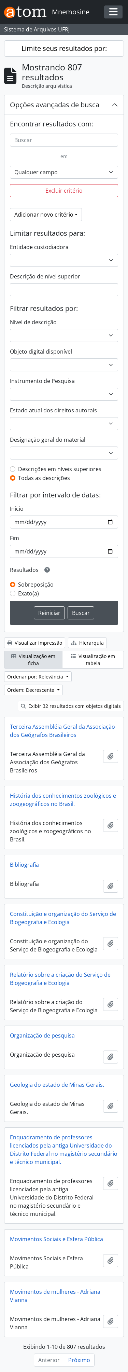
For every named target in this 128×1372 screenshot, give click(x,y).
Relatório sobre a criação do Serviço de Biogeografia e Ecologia (60, 979)
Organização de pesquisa (42, 1035)
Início (17, 508)
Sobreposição (36, 584)
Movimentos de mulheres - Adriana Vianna (55, 1296)
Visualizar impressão (34, 643)
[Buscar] (64, 140)
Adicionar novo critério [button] (43, 214)
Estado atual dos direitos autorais (53, 410)
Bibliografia (24, 864)
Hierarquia (87, 643)
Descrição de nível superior (45, 276)
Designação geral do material (47, 439)
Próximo (79, 1360)
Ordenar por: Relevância (36, 676)
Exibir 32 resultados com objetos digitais (71, 706)
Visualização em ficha (33, 660)
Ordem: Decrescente (31, 690)
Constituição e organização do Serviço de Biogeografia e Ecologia (63, 918)
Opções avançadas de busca (54, 104)
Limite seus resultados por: (64, 48)
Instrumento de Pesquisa (42, 381)
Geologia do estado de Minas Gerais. (57, 1084)
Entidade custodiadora (39, 247)
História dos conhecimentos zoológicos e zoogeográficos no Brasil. (63, 800)
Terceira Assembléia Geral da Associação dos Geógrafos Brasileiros (62, 731)
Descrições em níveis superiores (59, 469)
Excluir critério (64, 190)
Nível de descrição (33, 322)
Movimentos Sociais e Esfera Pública (56, 1239)
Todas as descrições (44, 478)
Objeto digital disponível (41, 351)
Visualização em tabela (93, 660)
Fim (14, 538)
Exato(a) (28, 593)
